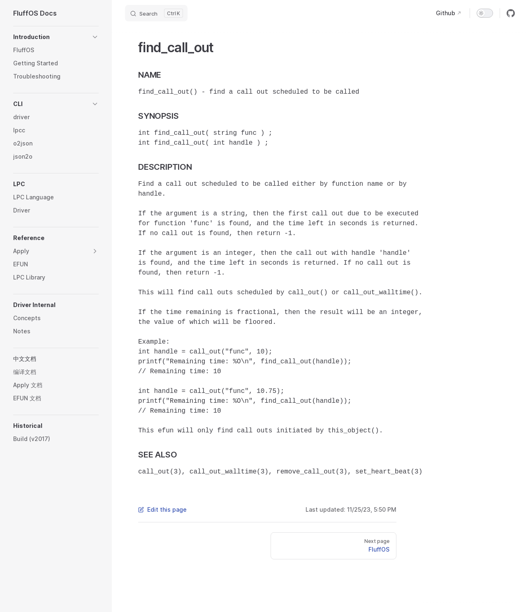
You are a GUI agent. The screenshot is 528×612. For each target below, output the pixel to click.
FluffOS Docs (35, 13)
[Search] (156, 13)
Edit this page (162, 509)
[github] (510, 13)
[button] (56, 37)
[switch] (485, 13)
